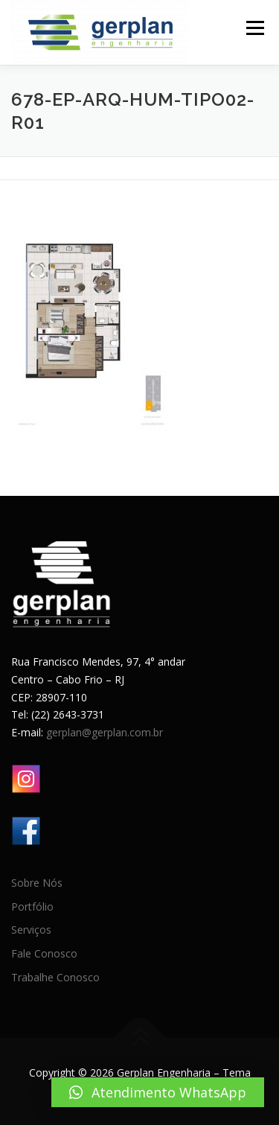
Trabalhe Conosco (55, 977)
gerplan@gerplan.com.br (104, 732)
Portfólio (32, 906)
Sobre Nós (36, 883)
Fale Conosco (44, 953)
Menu (254, 28)
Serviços (31, 929)
